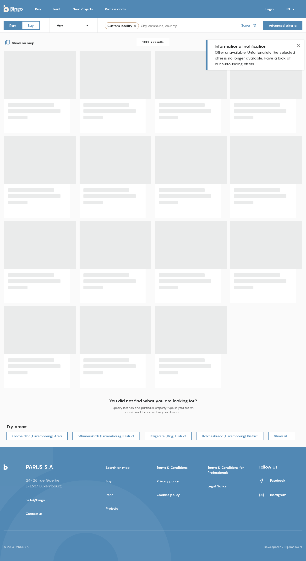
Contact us (34, 514)
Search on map (118, 467)
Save (249, 25)
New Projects (82, 9)
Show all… (282, 436)
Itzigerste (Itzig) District (168, 436)
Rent (56, 9)
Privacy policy (168, 481)
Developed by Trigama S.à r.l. (283, 547)
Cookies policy (168, 495)
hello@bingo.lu (37, 500)
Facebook (272, 481)
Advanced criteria (283, 25)
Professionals (115, 9)
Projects (112, 508)
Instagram (272, 495)
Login (269, 9)
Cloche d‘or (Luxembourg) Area (37, 436)
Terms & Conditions (172, 467)
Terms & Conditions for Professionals (226, 470)
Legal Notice (217, 486)
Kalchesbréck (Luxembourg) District (230, 436)
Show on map (19, 42)
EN (291, 9)
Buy (38, 9)
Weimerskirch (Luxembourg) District (106, 436)
